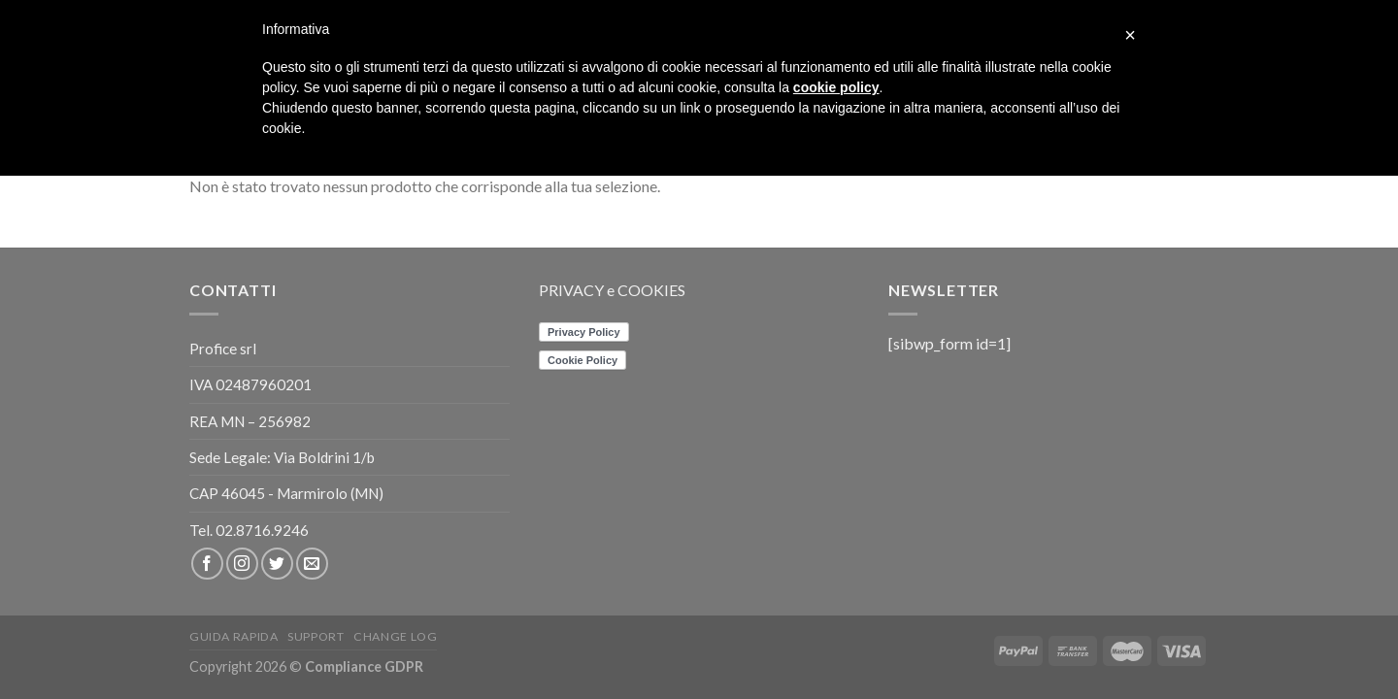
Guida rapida (233, 636)
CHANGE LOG (395, 636)
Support (315, 636)
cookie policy (836, 87)
